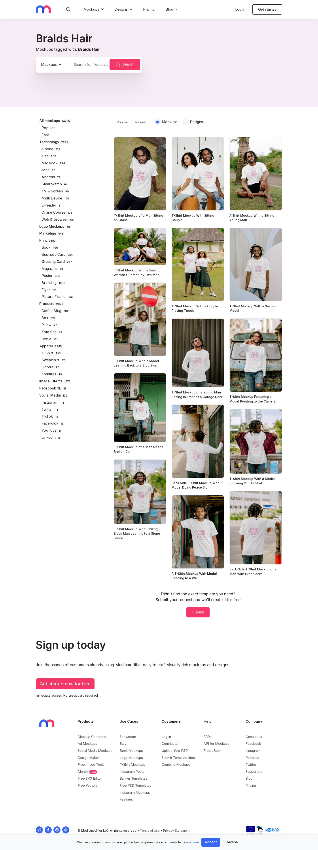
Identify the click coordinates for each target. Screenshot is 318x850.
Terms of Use (150, 830)
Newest (140, 122)
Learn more (191, 842)
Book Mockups (131, 750)
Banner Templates (133, 778)
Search (124, 64)
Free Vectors (88, 785)
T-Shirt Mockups (132, 764)
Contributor (170, 743)
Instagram (253, 750)
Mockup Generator (92, 737)
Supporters (254, 771)
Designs (121, 9)
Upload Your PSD (175, 750)
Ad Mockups (87, 743)
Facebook (253, 743)
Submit (198, 612)
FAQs (208, 737)
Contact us (254, 737)
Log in (240, 9)
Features (126, 799)
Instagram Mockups (135, 792)
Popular (122, 122)
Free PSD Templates (135, 785)
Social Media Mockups (95, 750)
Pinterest (252, 758)
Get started (267, 9)
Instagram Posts (132, 771)
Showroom (128, 737)
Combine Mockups (176, 764)
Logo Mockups (131, 758)
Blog (169, 9)
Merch (87, 771)
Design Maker (88, 758)
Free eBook (212, 750)
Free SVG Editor (90, 778)
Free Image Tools (91, 764)
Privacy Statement (176, 830)
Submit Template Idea (178, 758)
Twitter (251, 764)
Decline (231, 842)
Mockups (91, 9)
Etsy (123, 743)
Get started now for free (65, 683)
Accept (211, 842)
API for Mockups (216, 743)
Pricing (149, 9)
